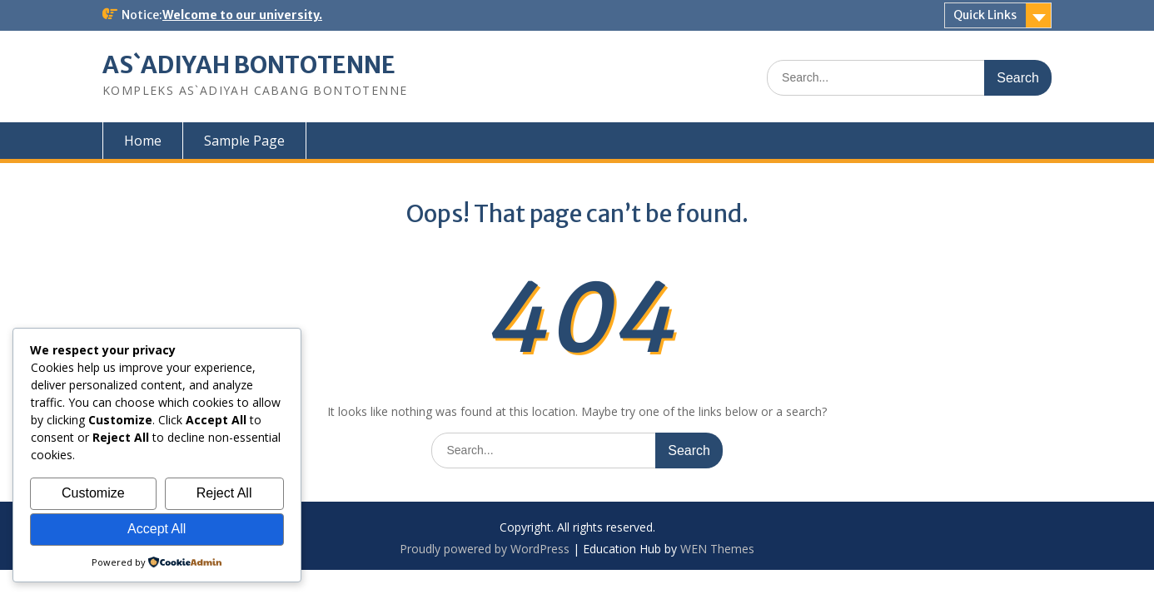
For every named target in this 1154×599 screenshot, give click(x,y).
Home (143, 140)
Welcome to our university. (242, 14)
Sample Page (244, 140)
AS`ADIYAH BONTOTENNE (248, 65)
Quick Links (985, 14)
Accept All (156, 529)
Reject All (224, 493)
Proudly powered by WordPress (485, 549)
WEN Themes (717, 549)
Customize (93, 493)
